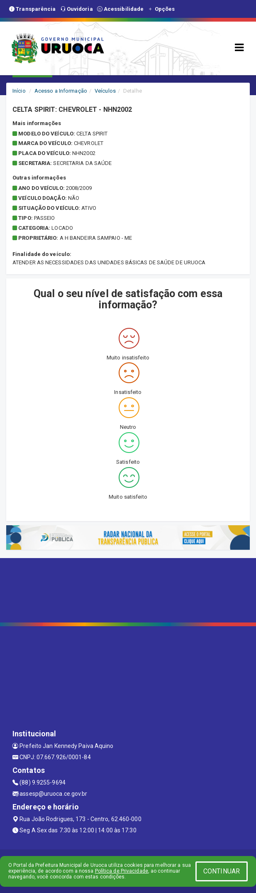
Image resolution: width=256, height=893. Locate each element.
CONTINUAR (221, 871)
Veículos (105, 91)
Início (19, 91)
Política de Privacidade (121, 871)
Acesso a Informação (60, 91)
